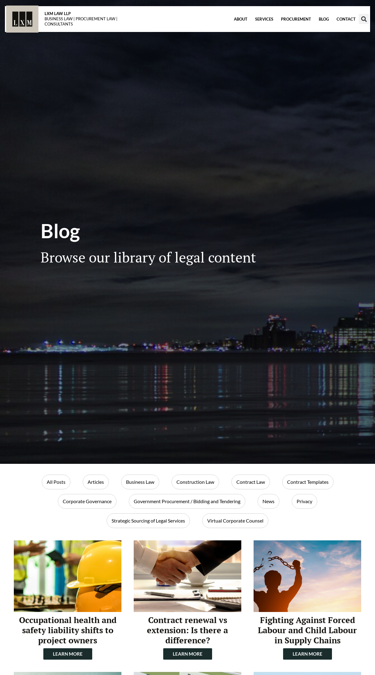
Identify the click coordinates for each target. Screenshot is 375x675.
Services (252, 28)
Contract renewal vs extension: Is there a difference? (187, 629)
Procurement (284, 28)
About (228, 28)
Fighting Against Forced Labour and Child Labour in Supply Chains (307, 629)
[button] (351, 28)
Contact (333, 28)
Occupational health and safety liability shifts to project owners (67, 629)
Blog (311, 28)
